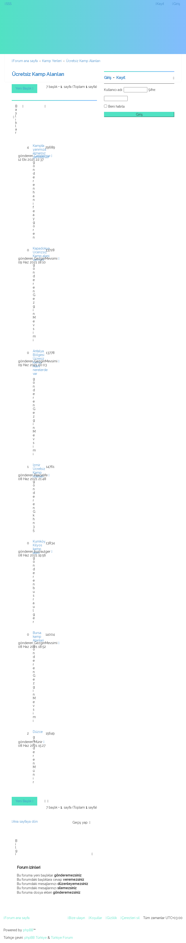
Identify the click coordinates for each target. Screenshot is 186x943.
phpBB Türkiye (35, 937)
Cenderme (42, 156)
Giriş (107, 77)
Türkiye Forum (62, 937)
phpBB (28, 930)
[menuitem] (8, 4)
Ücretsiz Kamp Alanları (38, 74)
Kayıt (120, 77)
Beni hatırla (116, 106)
